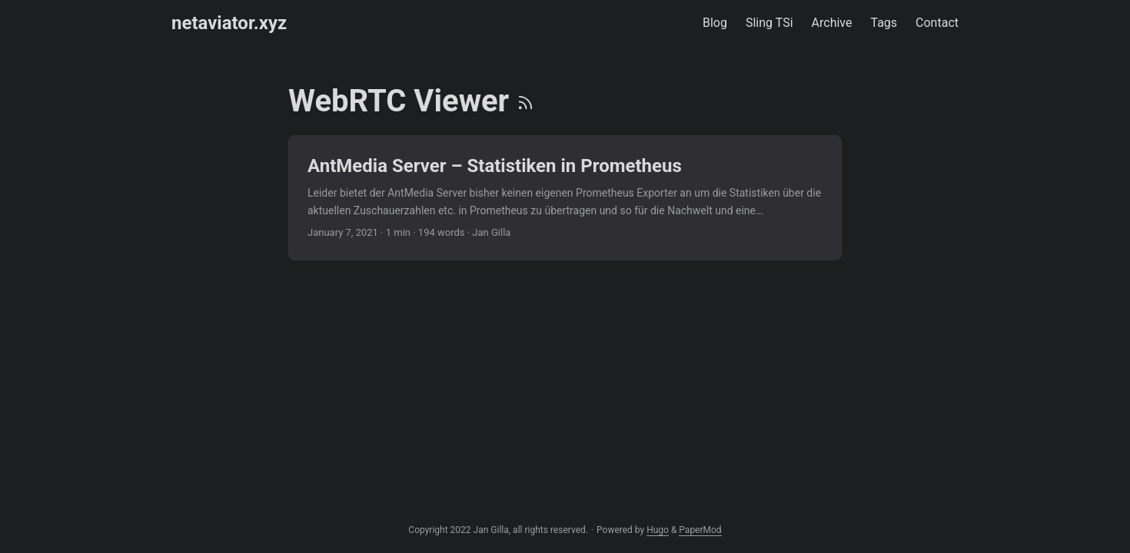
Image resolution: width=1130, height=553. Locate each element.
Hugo (657, 530)
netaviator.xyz (229, 23)
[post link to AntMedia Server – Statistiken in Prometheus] (565, 198)
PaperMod (700, 530)
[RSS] (525, 101)
